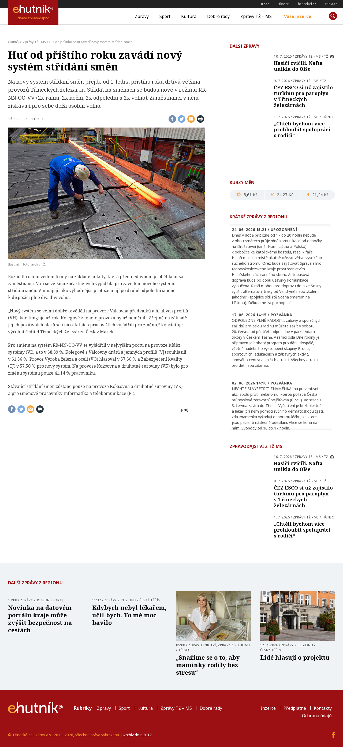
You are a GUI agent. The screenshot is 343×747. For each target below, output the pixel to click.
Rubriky (82, 707)
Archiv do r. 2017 (137, 734)
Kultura (188, 16)
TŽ (10, 119)
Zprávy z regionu (36, 600)
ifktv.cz (283, 4)
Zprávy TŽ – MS (256, 16)
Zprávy (142, 16)
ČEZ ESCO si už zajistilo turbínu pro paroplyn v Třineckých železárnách (303, 96)
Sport (164, 16)
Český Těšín (150, 600)
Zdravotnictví (202, 645)
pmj (184, 409)
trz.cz (265, 4)
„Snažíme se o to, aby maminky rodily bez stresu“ (208, 664)
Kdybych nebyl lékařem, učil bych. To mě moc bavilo (129, 614)
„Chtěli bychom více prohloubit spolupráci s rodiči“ (302, 129)
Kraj (59, 600)
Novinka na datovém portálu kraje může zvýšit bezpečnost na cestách (40, 618)
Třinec (328, 117)
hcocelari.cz (307, 4)
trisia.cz (331, 4)
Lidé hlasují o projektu (295, 657)
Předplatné (295, 708)
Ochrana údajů (317, 716)
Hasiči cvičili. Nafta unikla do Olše (298, 66)
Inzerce (268, 708)
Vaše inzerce (297, 16)
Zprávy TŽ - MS (308, 56)
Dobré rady (218, 16)
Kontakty (323, 708)
